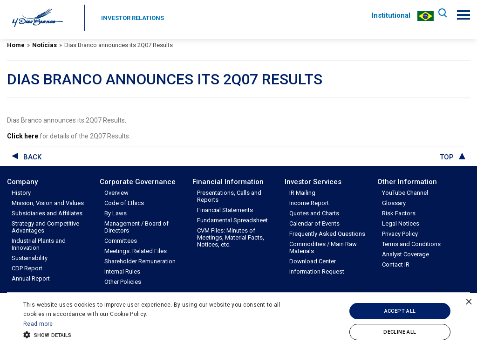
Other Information (407, 182)
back (32, 157)
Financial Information (228, 182)
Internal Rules (122, 271)
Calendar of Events (314, 223)
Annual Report (31, 278)
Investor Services (313, 182)
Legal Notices (400, 223)
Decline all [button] (399, 332)
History (21, 192)
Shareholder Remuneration (140, 261)
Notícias (44, 44)
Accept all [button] (400, 311)
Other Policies (122, 281)
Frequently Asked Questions (327, 233)
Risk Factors (399, 213)
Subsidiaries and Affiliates (47, 213)
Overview (116, 192)
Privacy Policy (400, 233)
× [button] (468, 301)
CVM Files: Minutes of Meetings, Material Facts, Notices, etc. (230, 237)
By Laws (115, 213)
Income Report (309, 202)
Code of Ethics (124, 202)
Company (22, 182)
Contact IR (395, 264)
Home (16, 44)
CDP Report (27, 268)
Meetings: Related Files (135, 250)
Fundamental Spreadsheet (232, 220)
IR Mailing (302, 192)
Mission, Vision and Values (48, 202)
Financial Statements (225, 209)
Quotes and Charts (314, 213)
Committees (120, 240)
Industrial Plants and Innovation (39, 244)
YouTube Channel (405, 192)
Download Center (312, 261)
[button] (163, 334)
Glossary (394, 202)
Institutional (389, 15)
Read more (38, 324)
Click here (22, 136)
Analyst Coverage (405, 254)
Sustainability (30, 257)
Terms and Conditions (411, 243)
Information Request (316, 271)
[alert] (238, 321)
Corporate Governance (138, 182)
